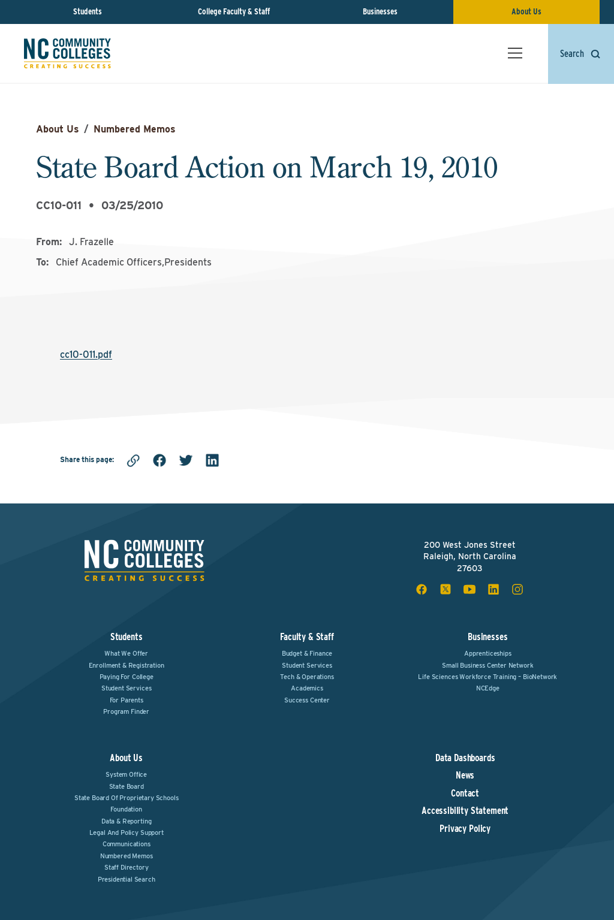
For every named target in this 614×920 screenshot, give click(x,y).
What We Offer (126, 653)
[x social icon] (446, 589)
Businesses (380, 11)
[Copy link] (133, 460)
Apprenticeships (487, 653)
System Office (126, 774)
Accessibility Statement (465, 811)
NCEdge (487, 688)
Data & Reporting (126, 821)
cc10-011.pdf (86, 354)
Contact (465, 793)
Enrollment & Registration (126, 665)
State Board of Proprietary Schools (126, 798)
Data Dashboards (465, 758)
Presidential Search (126, 879)
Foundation (126, 809)
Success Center (307, 700)
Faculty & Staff (307, 637)
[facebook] (159, 460)
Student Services (126, 688)
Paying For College (127, 676)
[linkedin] (212, 460)
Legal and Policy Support (126, 832)
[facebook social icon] (422, 589)
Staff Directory (126, 867)
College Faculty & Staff (234, 11)
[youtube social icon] (469, 589)
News (465, 775)
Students (87, 11)
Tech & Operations (306, 676)
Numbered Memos (135, 129)
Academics (307, 688)
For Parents (126, 700)
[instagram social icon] (517, 589)
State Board (126, 786)
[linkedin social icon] (493, 589)
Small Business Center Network (487, 665)
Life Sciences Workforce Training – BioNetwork (487, 676)
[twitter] (186, 460)
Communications (127, 844)
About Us (526, 11)
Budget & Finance (307, 653)
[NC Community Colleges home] (67, 53)
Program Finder (126, 711)
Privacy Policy (465, 829)
